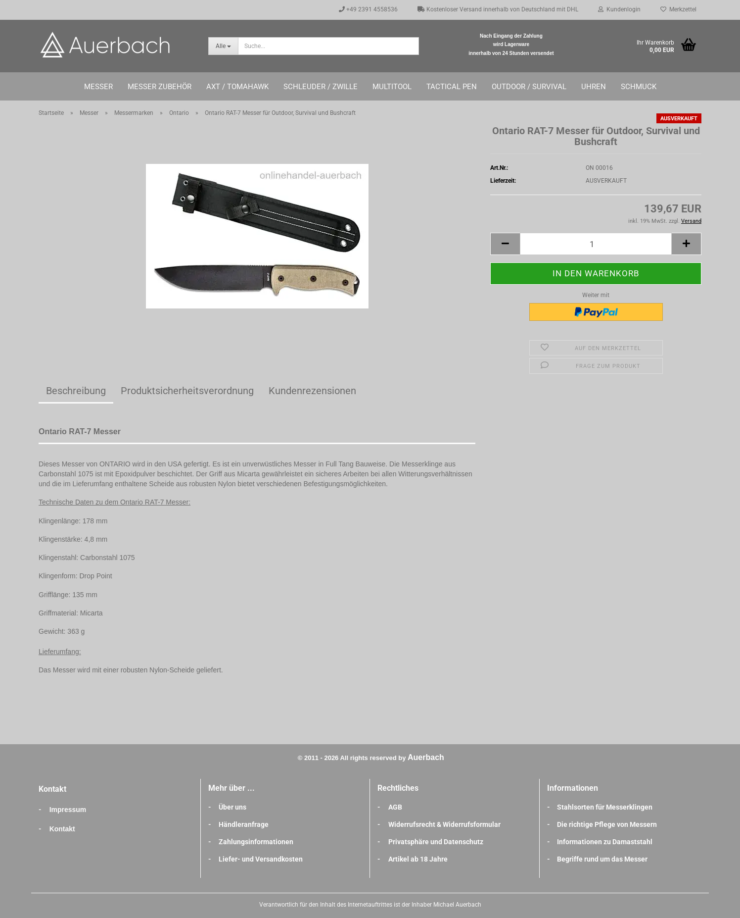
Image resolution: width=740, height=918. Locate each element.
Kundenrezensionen (312, 391)
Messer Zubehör (159, 86)
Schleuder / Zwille (320, 86)
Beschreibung (76, 391)
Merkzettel (678, 9)
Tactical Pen (451, 86)
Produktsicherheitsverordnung (187, 391)
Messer (98, 86)
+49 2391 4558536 (368, 9)
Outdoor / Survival (529, 86)
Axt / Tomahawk (237, 86)
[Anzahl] (596, 244)
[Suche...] (223, 46)
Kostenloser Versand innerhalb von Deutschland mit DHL (497, 9)
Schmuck (638, 86)
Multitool (392, 86)
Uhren (593, 86)
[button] (505, 244)
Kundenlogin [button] (619, 9)
